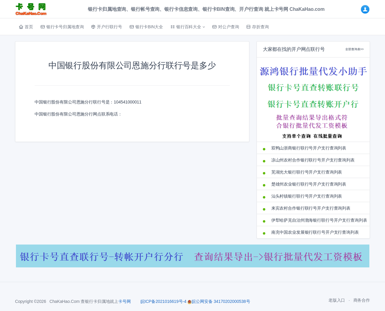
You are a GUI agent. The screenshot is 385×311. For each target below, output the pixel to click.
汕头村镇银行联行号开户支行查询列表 (306, 196)
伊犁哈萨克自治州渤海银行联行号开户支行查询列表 (317, 220)
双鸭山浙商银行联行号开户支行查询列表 (308, 148)
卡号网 (124, 301)
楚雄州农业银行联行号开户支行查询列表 (308, 184)
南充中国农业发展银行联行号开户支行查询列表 (315, 232)
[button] (187, 27)
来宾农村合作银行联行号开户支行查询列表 (310, 208)
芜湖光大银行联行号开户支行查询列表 (306, 172)
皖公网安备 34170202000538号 (218, 301)
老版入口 (336, 300)
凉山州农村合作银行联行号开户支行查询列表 (313, 160)
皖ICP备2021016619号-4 (163, 301)
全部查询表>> (354, 49)
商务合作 (361, 300)
